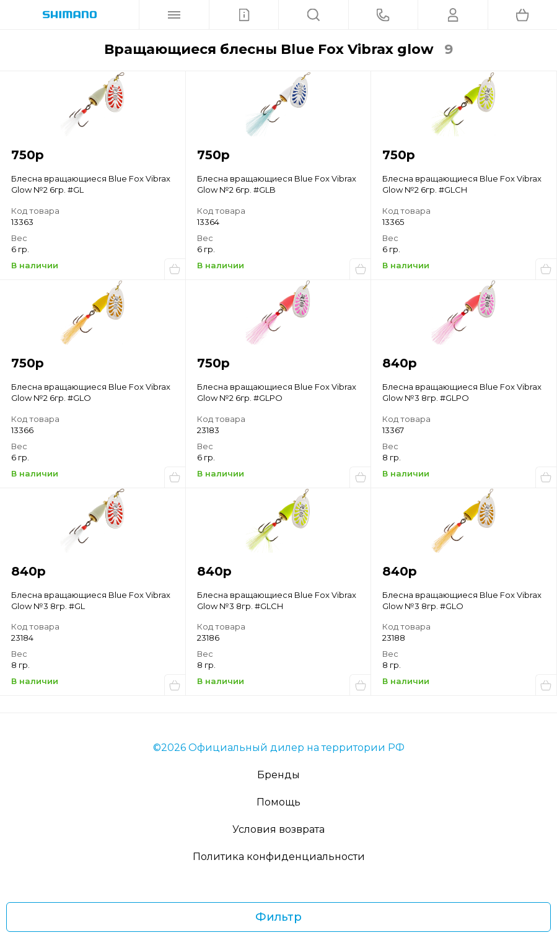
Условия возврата (278, 829)
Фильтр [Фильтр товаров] (278, 917)
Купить (174, 268)
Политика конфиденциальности (279, 856)
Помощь (278, 802)
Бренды (278, 775)
